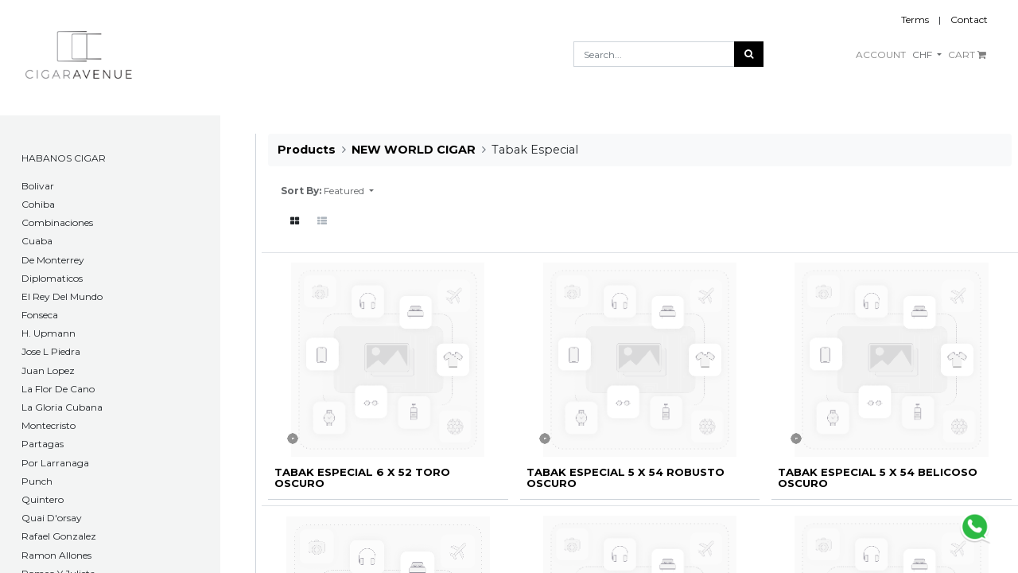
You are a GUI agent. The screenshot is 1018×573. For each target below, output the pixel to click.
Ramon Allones (56, 555)
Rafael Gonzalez (58, 536)
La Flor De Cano (58, 389)
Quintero (42, 499)
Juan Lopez (48, 370)
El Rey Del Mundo (62, 296)
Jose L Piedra (50, 351)
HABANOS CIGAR (63, 158)
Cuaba (36, 241)
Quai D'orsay (51, 518)
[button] (349, 191)
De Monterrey (52, 260)
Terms (915, 19)
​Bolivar (37, 186)
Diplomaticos (52, 278)
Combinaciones (57, 222)
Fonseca (39, 315)
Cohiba (38, 204)
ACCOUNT (881, 54)
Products (307, 149)
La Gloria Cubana (62, 407)
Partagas (42, 444)
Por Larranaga (55, 463)
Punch (36, 481)
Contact (969, 19)
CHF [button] (923, 54)
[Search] (749, 54)
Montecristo (48, 425)
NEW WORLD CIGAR (414, 149)
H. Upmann (48, 333)
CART (967, 54)
